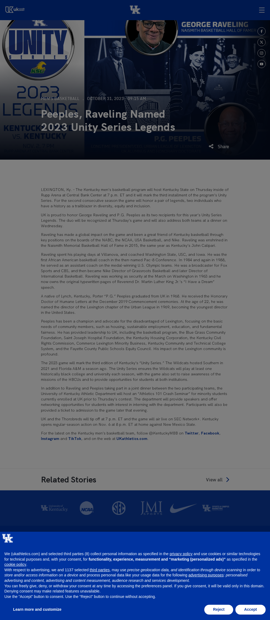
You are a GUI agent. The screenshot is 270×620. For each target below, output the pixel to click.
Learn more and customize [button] (37, 609)
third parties (100, 570)
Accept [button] (250, 609)
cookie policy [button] (15, 564)
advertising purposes (206, 575)
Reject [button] (218, 609)
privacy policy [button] (181, 554)
